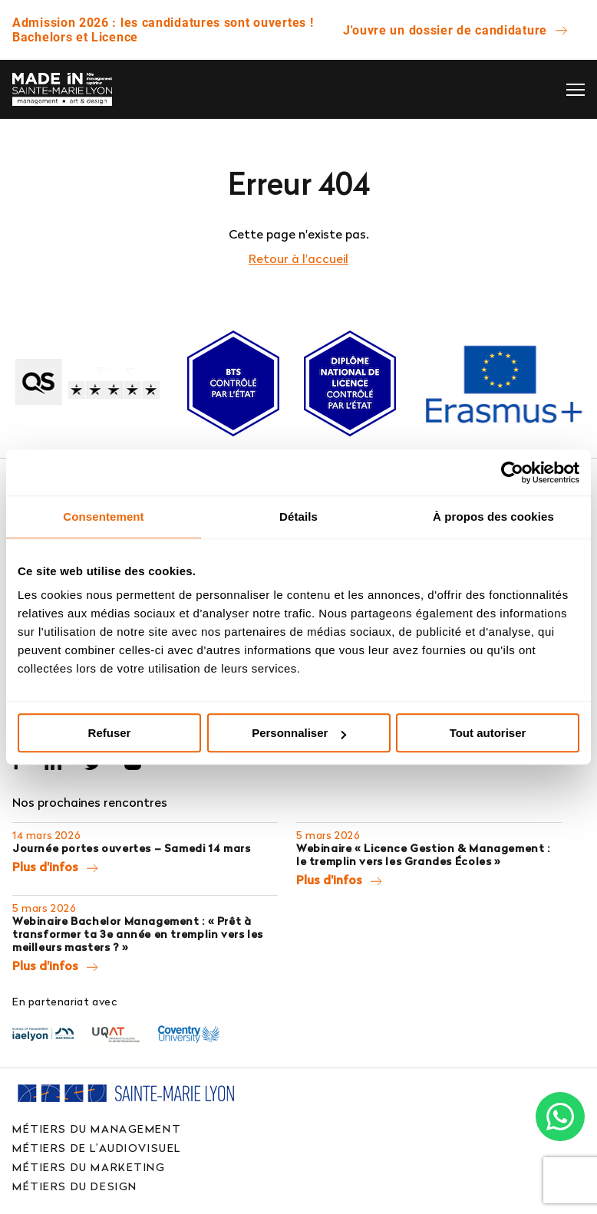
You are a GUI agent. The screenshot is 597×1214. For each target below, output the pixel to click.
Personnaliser (299, 732)
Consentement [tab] (103, 516)
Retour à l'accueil (298, 258)
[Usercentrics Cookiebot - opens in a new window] (512, 472)
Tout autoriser (488, 732)
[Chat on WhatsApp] (560, 1116)
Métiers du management (96, 1128)
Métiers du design (74, 1186)
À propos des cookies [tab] (493, 516)
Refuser (109, 732)
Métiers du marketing (89, 1166)
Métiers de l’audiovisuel (96, 1147)
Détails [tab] (298, 516)
